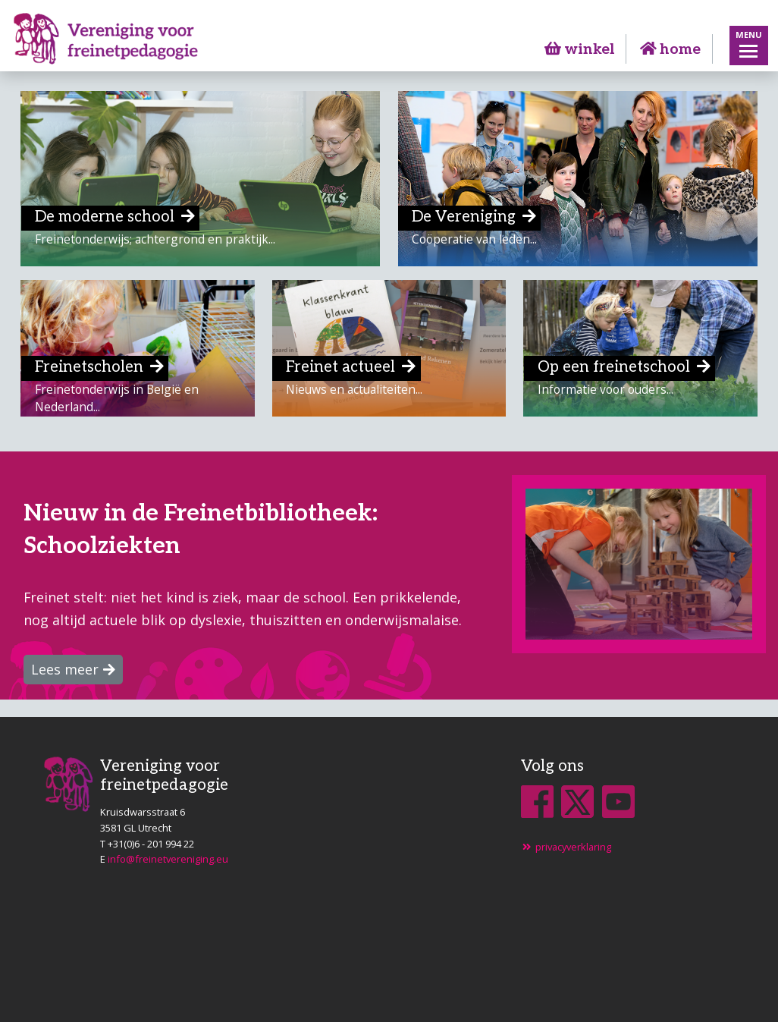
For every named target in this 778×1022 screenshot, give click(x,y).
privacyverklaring (566, 847)
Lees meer (65, 669)
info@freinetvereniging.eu (168, 859)
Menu (749, 34)
